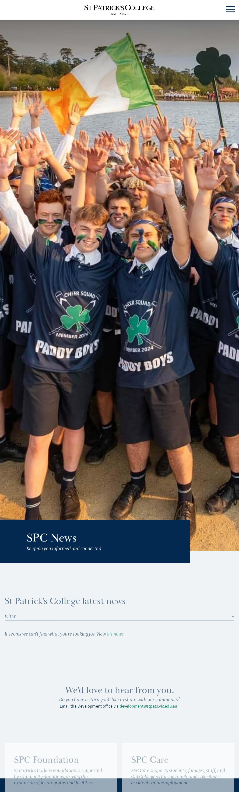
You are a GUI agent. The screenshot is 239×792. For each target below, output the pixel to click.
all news (115, 634)
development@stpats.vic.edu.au (148, 706)
